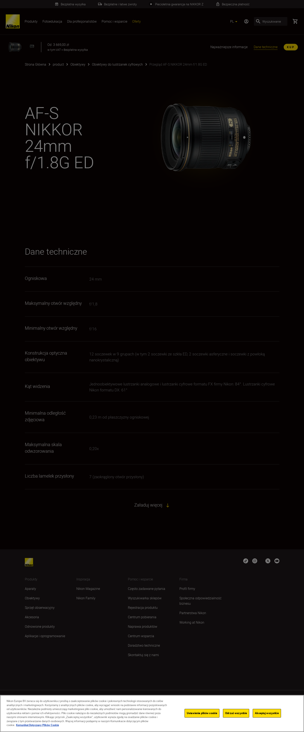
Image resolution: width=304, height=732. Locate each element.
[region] (152, 713)
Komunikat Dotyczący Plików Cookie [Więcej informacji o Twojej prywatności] (37, 725)
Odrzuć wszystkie (236, 713)
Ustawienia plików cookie (202, 713)
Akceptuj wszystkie (267, 713)
